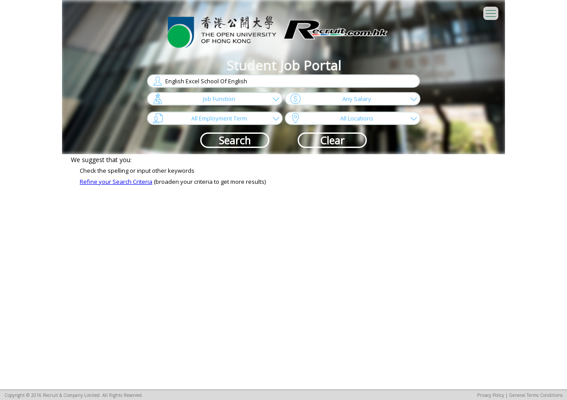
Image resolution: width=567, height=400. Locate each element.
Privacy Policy (490, 395)
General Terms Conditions (536, 395)
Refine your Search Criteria (116, 182)
